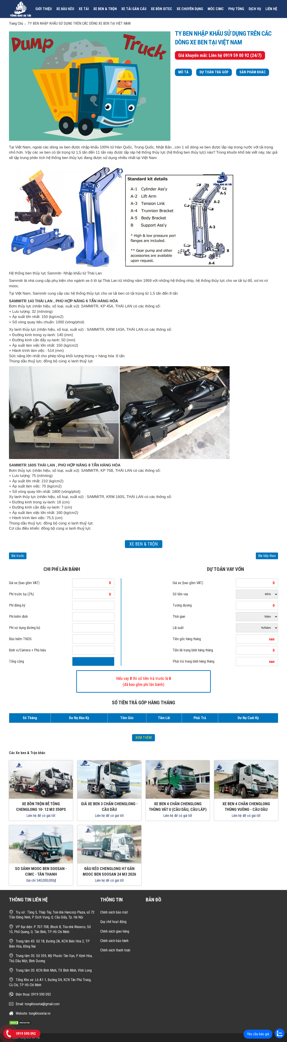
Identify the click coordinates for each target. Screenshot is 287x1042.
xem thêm (143, 737)
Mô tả (183, 72)
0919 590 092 (26, 1033)
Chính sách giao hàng (114, 931)
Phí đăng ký (17, 605)
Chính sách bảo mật (114, 912)
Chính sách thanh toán (115, 950)
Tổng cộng (16, 661)
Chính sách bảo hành (114, 941)
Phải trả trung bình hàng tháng (193, 661)
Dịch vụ (255, 9)
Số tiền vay (180, 594)
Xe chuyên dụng (190, 9)
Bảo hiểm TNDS (20, 639)
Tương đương (182, 605)
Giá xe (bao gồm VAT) (24, 583)
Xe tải (84, 9)
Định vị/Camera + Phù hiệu (27, 650)
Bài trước (17, 556)
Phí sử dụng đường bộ (24, 628)
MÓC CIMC (216, 9)
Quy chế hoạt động (113, 922)
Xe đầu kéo (65, 9)
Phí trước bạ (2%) (21, 594)
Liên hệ (271, 9)
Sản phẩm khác (252, 72)
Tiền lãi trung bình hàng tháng (193, 650)
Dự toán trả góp (214, 72)
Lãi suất (178, 628)
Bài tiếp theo (267, 556)
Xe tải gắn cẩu (133, 9)
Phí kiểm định (18, 616)
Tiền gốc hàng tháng (187, 639)
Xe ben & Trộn (105, 9)
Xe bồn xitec (161, 9)
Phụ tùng (236, 9)
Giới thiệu (43, 9)
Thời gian (179, 616)
